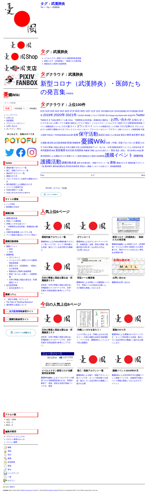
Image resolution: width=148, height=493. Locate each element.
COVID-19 (103, 115)
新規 (9, 466)
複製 (9, 458)
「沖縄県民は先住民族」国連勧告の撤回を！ (91, 120)
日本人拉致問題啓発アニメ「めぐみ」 (91, 147)
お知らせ (10, 118)
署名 (113, 150)
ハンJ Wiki (10, 204)
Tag (47, 7)
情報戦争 (76, 143)
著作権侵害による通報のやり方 (19, 184)
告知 (69, 142)
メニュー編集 (11, 442)
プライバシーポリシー (15, 123)
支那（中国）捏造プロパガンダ (120, 143)
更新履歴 (10, 121)
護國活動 (50, 162)
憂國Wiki (93, 141)
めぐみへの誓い (52, 123)
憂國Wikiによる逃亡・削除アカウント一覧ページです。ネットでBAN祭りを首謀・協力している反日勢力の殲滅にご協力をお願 (92, 367)
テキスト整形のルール (15, 439)
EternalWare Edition (52, 490)
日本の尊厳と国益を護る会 (54, 147)
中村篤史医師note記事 (63, 135)
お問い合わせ (11, 126)
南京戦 (50, 143)
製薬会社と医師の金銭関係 (20, 271)
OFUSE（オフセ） (53, 188)
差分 (9, 469)
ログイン (11, 481)
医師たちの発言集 (112, 135)
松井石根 (70, 150)
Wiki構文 (31, 108)
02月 (47, 111)
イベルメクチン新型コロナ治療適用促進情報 (62, 58)
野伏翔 (69, 166)
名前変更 (11, 462)
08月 (77, 111)
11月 (93, 111)
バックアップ (13, 473)
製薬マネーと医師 (74, 156)
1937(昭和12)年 (107, 111)
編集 (9, 447)
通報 (113, 162)
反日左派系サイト (16, 288)
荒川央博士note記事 (135, 150)
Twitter (140, 115)
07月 (72, 111)
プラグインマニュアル (15, 437)
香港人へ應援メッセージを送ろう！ (95, 166)
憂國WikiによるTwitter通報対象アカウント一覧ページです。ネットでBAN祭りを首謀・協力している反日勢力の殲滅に (57, 234)
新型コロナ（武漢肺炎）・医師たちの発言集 (62, 61)
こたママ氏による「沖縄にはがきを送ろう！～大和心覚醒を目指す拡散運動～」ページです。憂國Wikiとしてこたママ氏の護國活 (92, 326)
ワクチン (113, 129)
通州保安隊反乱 (59, 166)
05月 (62, 111)
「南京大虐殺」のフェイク (17, 299)
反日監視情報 (11, 285)
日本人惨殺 (70, 147)
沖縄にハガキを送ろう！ (16, 224)
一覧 (9, 477)
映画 (53, 150)
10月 (11, 252)
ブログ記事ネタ (127, 126)
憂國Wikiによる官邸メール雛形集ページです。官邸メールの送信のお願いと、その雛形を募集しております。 (92, 273)
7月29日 (80, 115)
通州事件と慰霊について (16, 305)
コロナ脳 (65, 126)
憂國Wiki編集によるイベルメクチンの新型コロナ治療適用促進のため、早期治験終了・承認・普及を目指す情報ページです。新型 (57, 368)
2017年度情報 (132, 111)
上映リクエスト (123, 129)
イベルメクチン (98, 123)
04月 (57, 111)
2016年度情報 (120, 111)
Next (143, 175)
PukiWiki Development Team (28, 490)
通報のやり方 (11, 176)
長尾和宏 (75, 166)
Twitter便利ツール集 (14, 190)
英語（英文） (121, 150)
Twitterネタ (45, 120)
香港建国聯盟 (115, 166)
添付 (9, 455)
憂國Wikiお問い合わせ (128, 270)
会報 (75, 134)
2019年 (48, 115)
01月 (42, 111)
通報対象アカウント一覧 (16, 168)
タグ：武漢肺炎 (52, 4)
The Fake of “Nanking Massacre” (19, 302)
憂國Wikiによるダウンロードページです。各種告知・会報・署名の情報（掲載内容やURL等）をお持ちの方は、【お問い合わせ (92, 234)
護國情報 (10, 255)
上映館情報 (135, 129)
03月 (52, 111)
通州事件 (48, 166)
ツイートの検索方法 (14, 187)
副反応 (102, 135)
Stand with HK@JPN (126, 115)
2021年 (71, 115)
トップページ (11, 115)
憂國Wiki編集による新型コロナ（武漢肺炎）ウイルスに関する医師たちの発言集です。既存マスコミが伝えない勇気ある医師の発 (128, 235)
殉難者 (86, 150)
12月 (98, 111)
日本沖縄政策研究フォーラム (120, 147)
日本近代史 (136, 147)
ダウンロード (14, 257)
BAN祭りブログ (12, 207)
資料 (79, 163)
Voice (70, 120)
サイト (73, 126)
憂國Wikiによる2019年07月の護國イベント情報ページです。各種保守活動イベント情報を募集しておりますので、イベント (128, 367)
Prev (42, 175)
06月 (67, 111)
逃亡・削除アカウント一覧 (17, 170)
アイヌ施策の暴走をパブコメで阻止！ (22, 235)
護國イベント (11, 246)
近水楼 (84, 163)
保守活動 (88, 134)
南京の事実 (126, 135)
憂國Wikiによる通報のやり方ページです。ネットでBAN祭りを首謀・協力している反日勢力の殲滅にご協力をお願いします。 (128, 326)
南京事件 (136, 135)
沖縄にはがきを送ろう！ (100, 150)
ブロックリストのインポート (18, 193)
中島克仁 (50, 135)
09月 (11, 249)
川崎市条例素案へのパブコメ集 (19, 232)
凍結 (9, 451)
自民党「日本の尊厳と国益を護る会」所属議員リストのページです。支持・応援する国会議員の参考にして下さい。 (57, 275)
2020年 (59, 115)
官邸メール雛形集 (13, 221)
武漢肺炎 (69, 93)
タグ (93, 175)
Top (41, 7)
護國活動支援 (11, 218)
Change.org (113, 115)
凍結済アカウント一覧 (15, 173)
